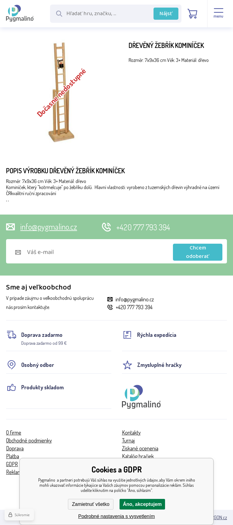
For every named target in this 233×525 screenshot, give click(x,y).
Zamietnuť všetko (90, 504)
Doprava (15, 448)
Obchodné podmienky (29, 440)
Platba (12, 456)
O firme (13, 432)
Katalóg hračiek (138, 456)
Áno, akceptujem (142, 504)
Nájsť (166, 13)
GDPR (12, 464)
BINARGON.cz (214, 517)
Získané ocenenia (140, 448)
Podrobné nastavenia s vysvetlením (116, 516)
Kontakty (131, 432)
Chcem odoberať (197, 252)
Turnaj (128, 440)
